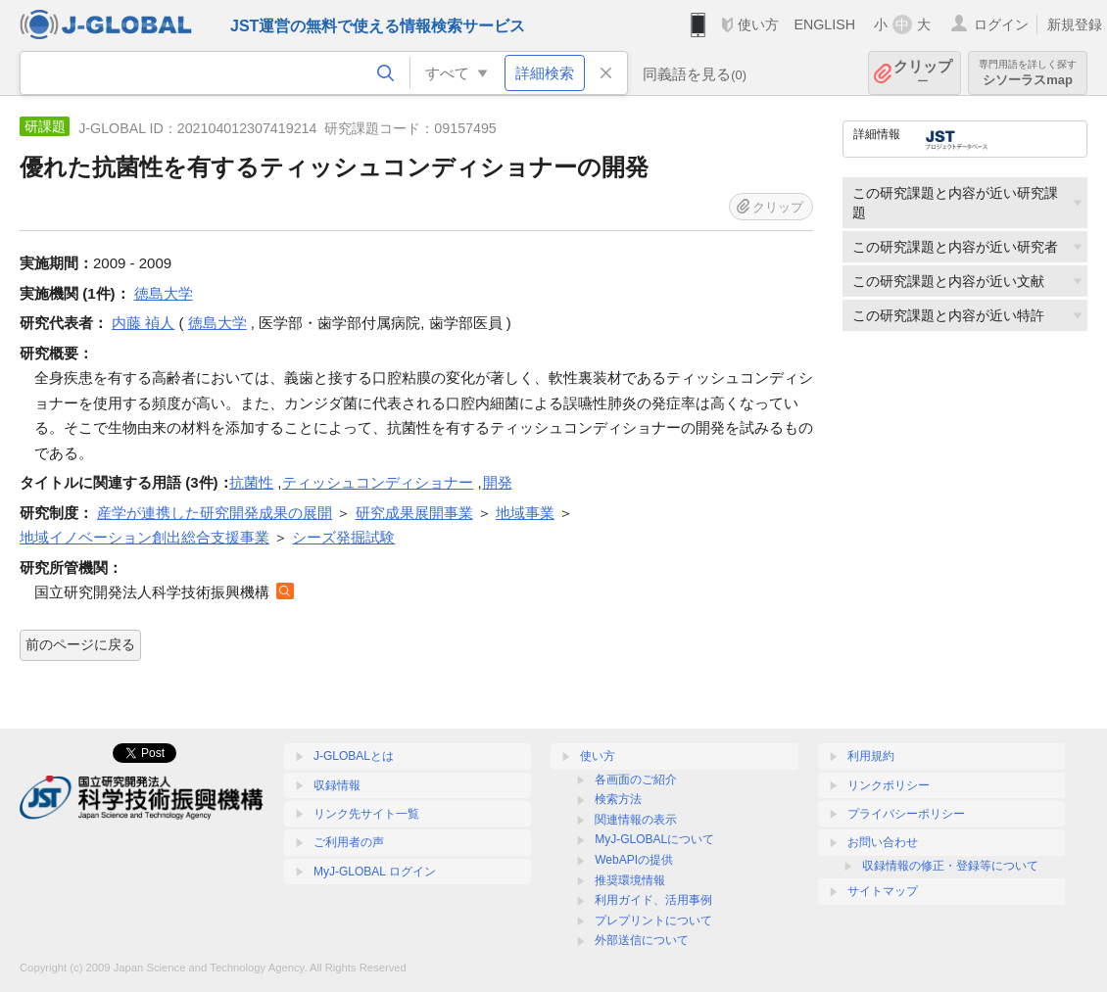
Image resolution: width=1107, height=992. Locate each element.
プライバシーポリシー (906, 814)
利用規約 (870, 756)
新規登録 (1074, 24)
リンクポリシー (888, 785)
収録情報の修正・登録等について (950, 866)
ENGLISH (824, 24)
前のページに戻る (80, 644)
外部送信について (642, 940)
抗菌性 (251, 482)
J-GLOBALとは (353, 756)
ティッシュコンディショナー (377, 482)
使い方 (758, 24)
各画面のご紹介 (636, 779)
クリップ (922, 73)
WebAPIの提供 (634, 860)
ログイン (1001, 24)
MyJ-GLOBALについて (654, 839)
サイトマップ (882, 891)
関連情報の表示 (636, 820)
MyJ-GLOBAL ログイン (374, 871)
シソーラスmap (1028, 73)
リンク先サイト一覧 (366, 814)
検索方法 (618, 799)
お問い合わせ (882, 842)
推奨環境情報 (630, 880)
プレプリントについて (653, 920)
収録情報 (337, 785)
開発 (497, 482)
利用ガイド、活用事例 (653, 900)
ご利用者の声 (348, 842)
